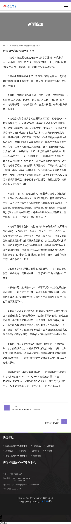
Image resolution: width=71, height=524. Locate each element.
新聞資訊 (50, 451)
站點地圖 (37, 461)
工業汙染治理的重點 (52, 423)
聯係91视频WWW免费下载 (16, 461)
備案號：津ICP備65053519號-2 (35, 501)
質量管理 (22, 456)
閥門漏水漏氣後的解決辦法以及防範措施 (26, 409)
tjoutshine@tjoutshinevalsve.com (25, 490)
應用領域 (35, 456)
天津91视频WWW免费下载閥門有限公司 (26, 46)
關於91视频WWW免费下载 (16, 451)
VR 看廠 (48, 456)
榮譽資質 (9, 456)
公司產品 (37, 451)
